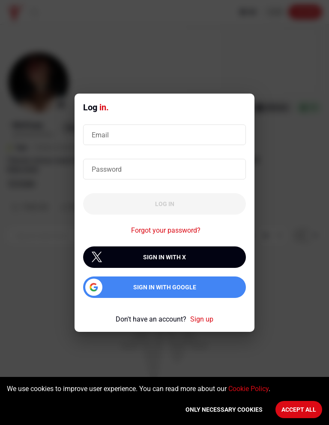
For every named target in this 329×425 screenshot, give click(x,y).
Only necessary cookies (224, 409)
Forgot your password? (165, 230)
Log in (164, 203)
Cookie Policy (248, 389)
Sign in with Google (164, 287)
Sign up (201, 319)
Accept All (298, 409)
